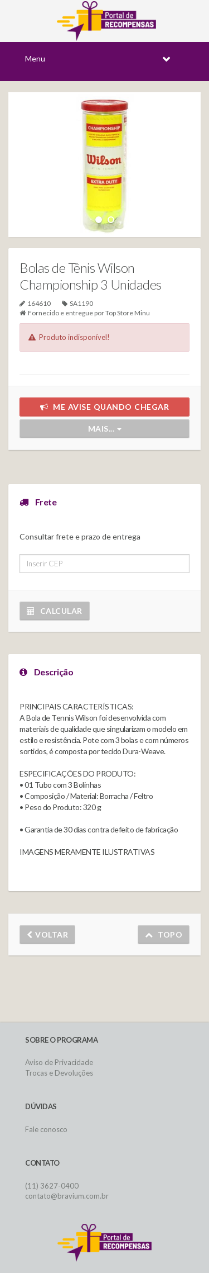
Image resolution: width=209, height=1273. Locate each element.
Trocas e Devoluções (59, 1072)
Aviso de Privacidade (59, 1062)
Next (174, 153)
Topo (164, 934)
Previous (35, 153)
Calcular (54, 611)
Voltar (47, 934)
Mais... (104, 428)
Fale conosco (46, 1129)
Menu (35, 58)
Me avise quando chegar (104, 406)
